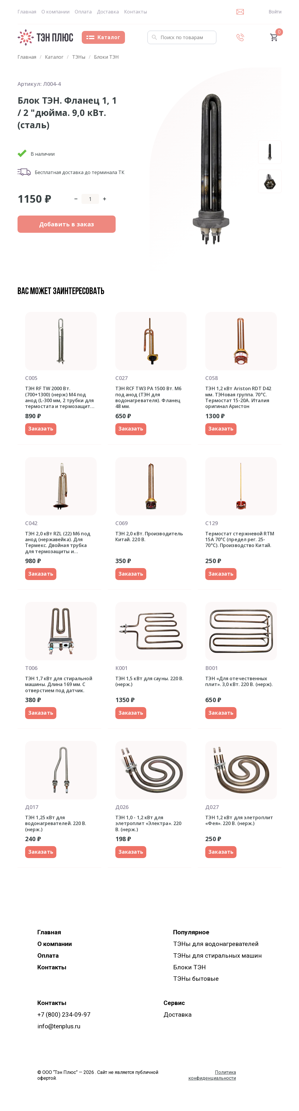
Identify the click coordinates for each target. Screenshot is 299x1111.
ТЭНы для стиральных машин (217, 958)
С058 (211, 377)
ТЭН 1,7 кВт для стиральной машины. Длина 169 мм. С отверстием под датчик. (58, 686)
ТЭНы (78, 57)
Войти (275, 12)
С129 (211, 523)
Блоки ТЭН (106, 57)
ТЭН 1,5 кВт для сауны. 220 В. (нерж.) (149, 683)
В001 (211, 669)
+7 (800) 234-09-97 (64, 1018)
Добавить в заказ (56, 229)
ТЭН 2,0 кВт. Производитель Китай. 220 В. (149, 538)
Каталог (103, 37)
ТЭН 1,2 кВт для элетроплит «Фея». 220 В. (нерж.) (239, 823)
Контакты (135, 11)
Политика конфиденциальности (212, 1078)
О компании (55, 11)
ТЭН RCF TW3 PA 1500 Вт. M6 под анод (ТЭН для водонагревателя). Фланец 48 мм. (148, 397)
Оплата (83, 11)
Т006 (31, 669)
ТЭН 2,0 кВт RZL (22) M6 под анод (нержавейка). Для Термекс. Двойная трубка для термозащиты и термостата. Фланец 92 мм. (58, 543)
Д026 (121, 809)
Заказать (42, 429)
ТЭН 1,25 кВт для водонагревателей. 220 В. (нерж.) (55, 826)
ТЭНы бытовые (196, 982)
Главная (27, 11)
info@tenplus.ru (58, 1029)
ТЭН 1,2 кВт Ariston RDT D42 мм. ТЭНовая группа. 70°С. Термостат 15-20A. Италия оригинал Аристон (238, 397)
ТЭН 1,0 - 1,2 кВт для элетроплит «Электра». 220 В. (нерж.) (148, 826)
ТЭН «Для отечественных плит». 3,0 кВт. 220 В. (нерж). (239, 683)
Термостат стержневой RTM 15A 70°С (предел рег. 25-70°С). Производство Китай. (239, 540)
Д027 (211, 809)
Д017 (31, 809)
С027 (121, 377)
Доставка (108, 11)
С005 (31, 377)
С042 (31, 523)
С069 (121, 523)
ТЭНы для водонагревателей (216, 947)
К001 (121, 669)
